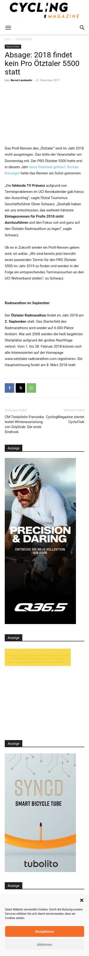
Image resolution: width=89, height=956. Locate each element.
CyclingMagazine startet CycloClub (65, 419)
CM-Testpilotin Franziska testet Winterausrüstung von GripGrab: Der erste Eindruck (24, 424)
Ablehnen (44, 944)
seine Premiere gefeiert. (47, 167)
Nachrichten (24, 39)
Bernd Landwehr (21, 80)
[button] (81, 900)
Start (8, 39)
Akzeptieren (44, 931)
